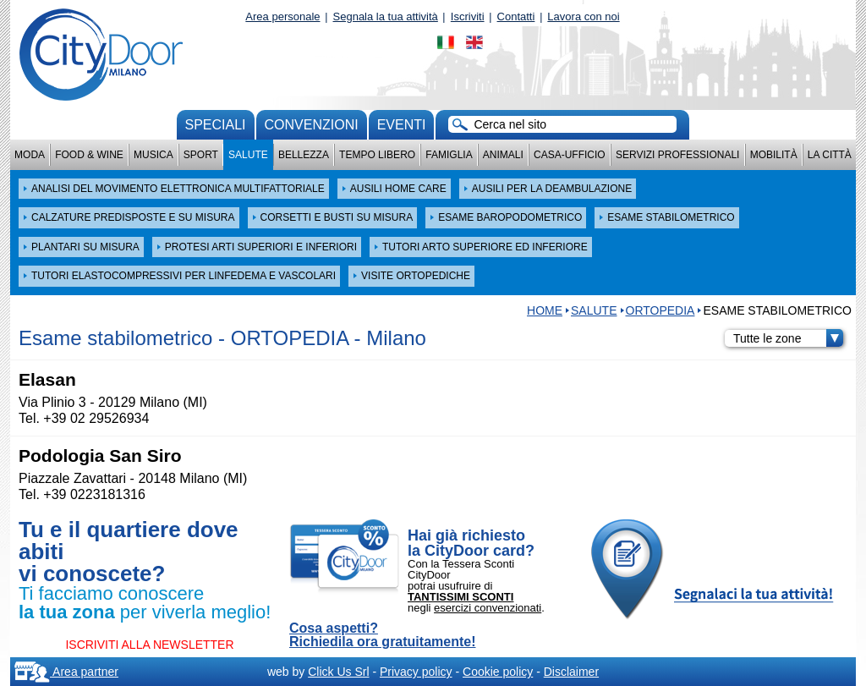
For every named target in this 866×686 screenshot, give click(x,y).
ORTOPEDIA (660, 310)
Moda (29, 155)
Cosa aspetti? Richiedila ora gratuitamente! (382, 635)
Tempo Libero (377, 155)
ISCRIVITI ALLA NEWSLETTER (149, 644)
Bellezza (303, 155)
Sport (201, 155)
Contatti (516, 16)
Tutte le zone (788, 338)
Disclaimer (571, 671)
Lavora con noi (583, 16)
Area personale (282, 16)
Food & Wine (89, 155)
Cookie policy (498, 671)
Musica (153, 155)
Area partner (66, 671)
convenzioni (312, 125)
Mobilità (773, 155)
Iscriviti (468, 16)
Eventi (401, 125)
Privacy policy (416, 671)
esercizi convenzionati (487, 607)
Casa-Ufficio (570, 155)
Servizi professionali (677, 155)
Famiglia (448, 155)
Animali (503, 155)
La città (830, 155)
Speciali (215, 125)
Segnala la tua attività (385, 16)
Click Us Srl (338, 671)
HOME (544, 310)
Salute (248, 155)
